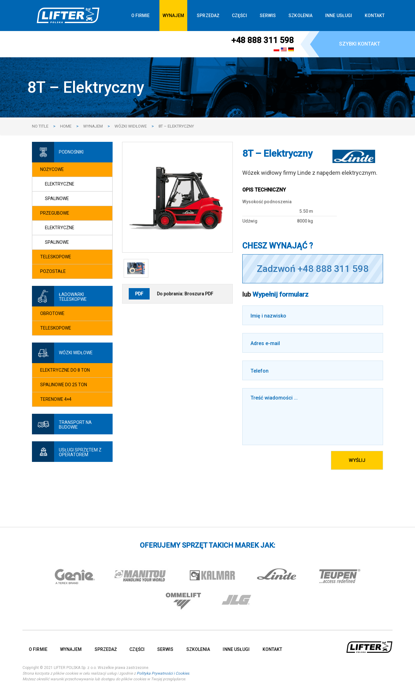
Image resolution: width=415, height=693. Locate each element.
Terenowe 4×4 (55, 399)
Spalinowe (57, 198)
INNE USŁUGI (338, 15)
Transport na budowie (75, 425)
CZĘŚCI (239, 15)
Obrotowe (52, 313)
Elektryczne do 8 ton (65, 370)
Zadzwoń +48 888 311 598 (313, 268)
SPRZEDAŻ (208, 15)
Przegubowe (54, 213)
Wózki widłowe (76, 352)
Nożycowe (52, 169)
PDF (139, 293)
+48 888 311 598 (262, 40)
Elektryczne (59, 183)
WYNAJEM (173, 15)
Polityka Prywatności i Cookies (163, 673)
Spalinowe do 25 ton (63, 384)
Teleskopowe (55, 256)
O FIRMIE (140, 15)
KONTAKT (375, 15)
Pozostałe (53, 271)
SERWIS (268, 15)
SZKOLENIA (300, 15)
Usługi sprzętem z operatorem (80, 452)
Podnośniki (71, 151)
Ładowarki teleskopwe (73, 297)
